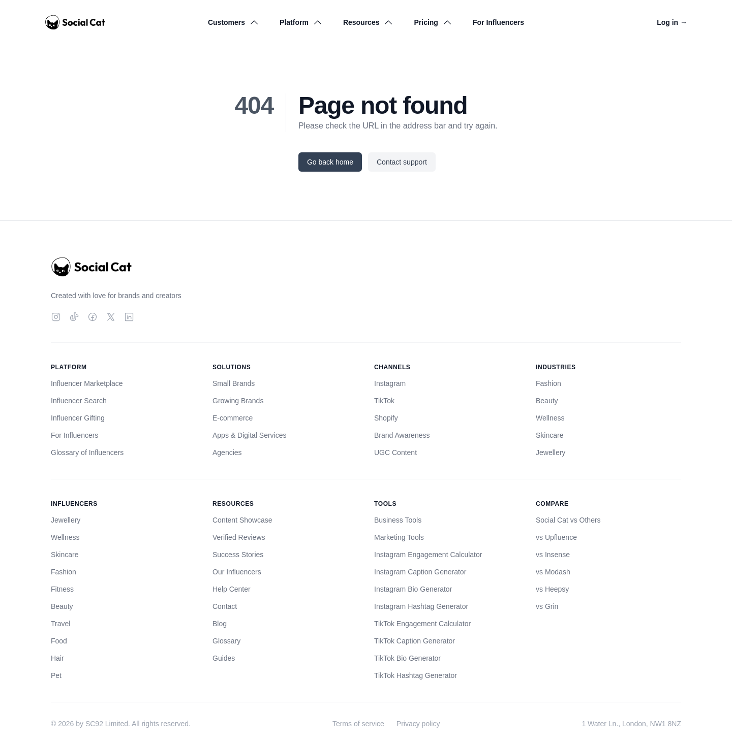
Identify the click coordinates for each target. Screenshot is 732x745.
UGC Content (395, 452)
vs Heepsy (552, 589)
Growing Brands (237, 401)
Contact (224, 606)
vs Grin (547, 606)
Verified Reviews (238, 537)
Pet (56, 675)
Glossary (226, 641)
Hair (57, 658)
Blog (219, 624)
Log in (672, 22)
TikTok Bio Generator (407, 658)
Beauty (547, 401)
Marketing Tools (399, 537)
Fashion (548, 383)
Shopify (386, 418)
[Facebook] (92, 317)
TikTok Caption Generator (414, 641)
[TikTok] (74, 317)
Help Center (231, 589)
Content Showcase (242, 520)
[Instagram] (56, 317)
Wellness (550, 418)
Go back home (330, 162)
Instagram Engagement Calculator (428, 554)
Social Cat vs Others (568, 520)
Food (59, 641)
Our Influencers (236, 572)
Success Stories (237, 554)
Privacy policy (418, 724)
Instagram (390, 383)
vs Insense (553, 554)
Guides (223, 658)
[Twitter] (111, 317)
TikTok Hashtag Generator (415, 675)
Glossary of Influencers (87, 452)
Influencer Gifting (78, 418)
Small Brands (233, 383)
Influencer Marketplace (87, 383)
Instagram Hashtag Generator (421, 606)
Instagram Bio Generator (413, 589)
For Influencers (498, 22)
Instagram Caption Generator (420, 572)
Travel (60, 624)
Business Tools (397, 520)
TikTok (384, 401)
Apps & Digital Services (249, 435)
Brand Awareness (402, 435)
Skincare (549, 435)
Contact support (402, 162)
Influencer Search (79, 401)
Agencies (227, 452)
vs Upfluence (556, 537)
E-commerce (232, 418)
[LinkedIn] (129, 317)
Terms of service (358, 724)
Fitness (62, 589)
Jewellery (550, 452)
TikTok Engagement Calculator (422, 624)
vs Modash (553, 572)
